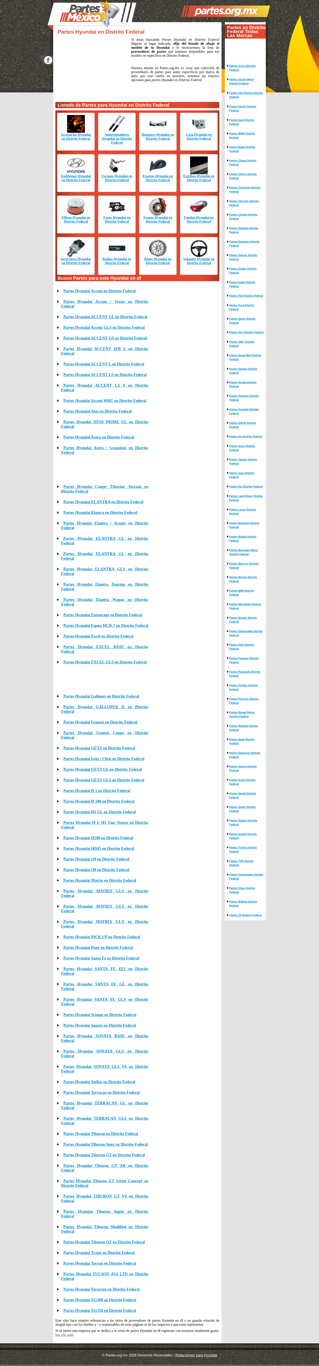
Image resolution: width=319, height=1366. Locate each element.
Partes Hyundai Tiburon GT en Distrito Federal (104, 1155)
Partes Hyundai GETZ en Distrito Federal (99, 748)
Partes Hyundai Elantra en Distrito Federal (100, 512)
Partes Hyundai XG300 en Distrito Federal (99, 1300)
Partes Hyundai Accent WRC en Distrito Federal (104, 400)
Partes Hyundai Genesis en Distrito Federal (100, 722)
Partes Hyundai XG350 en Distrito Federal (99, 1310)
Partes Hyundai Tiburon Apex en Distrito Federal (105, 1144)
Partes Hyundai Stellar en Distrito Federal (99, 1082)
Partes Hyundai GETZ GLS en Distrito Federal (103, 780)
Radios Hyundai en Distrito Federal (116, 261)
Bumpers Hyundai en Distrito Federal (158, 137)
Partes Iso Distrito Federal (245, 436)
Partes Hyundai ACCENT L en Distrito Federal (103, 364)
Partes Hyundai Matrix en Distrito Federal (99, 880)
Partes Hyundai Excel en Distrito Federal (98, 636)
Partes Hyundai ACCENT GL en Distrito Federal (105, 317)
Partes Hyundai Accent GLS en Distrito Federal (104, 327)
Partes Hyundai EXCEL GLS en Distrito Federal (105, 662)
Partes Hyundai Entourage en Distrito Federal (102, 615)
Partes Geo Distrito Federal (246, 332)
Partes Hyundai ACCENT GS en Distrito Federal (105, 338)
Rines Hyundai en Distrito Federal (157, 261)
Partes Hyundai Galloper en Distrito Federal (101, 696)
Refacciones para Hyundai (196, 1355)
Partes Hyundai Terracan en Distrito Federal (101, 1092)
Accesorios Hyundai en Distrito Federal (76, 137)
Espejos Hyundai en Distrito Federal (158, 178)
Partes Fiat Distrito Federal (246, 295)
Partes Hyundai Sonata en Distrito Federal (99, 1025)
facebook (46, 60)
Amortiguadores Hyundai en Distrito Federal (117, 138)
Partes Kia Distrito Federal (246, 486)
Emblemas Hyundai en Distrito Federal (76, 178)
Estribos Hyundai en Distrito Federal (198, 178)
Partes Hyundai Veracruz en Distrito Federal (101, 1289)
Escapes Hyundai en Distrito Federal (117, 178)
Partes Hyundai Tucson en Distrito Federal (99, 1263)
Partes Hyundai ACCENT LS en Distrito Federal (105, 375)
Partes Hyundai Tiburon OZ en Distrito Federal (104, 1242)
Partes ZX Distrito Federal (245, 915)
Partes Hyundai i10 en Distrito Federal (96, 859)
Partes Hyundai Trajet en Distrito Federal (99, 1253)
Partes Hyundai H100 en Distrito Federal (98, 838)
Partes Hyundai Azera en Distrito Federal (98, 437)
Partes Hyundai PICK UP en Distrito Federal (101, 937)
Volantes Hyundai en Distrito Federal (199, 261)
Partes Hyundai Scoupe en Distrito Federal (99, 1015)
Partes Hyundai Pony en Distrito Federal (98, 947)
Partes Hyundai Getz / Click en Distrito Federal (103, 759)
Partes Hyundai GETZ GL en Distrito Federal (102, 769)
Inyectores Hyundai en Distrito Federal (76, 261)
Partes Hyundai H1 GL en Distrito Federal (99, 812)
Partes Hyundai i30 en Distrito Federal (96, 870)
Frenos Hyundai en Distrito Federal (157, 219)
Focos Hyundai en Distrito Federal (116, 219)
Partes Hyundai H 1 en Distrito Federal (96, 790)
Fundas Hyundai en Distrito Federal (199, 219)
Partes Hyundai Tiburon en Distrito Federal (100, 1134)
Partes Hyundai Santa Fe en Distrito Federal (101, 958)
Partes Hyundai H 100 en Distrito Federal (98, 801)
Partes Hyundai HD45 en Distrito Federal (98, 848)
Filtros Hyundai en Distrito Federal (76, 219)
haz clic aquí (64, 1335)
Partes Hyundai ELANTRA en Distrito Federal (103, 502)
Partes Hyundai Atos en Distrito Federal (97, 411)
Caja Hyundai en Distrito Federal (199, 137)
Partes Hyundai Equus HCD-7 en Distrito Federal (105, 625)
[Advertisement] (93, 67)
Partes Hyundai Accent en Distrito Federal (99, 291)
